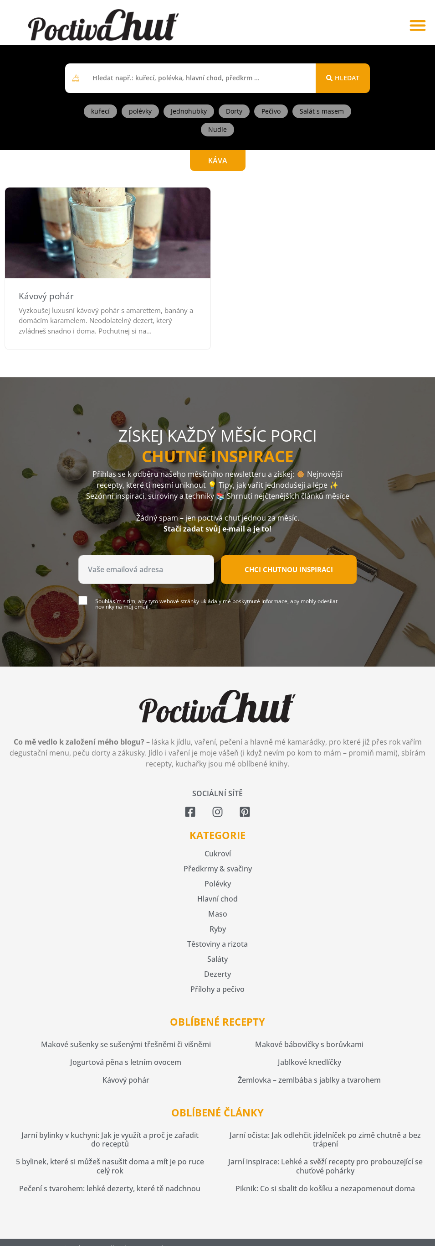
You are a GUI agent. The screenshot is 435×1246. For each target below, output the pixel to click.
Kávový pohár (46, 296)
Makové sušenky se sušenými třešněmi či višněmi (126, 1044)
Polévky (218, 883)
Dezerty (217, 974)
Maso (217, 913)
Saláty (217, 959)
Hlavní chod (217, 898)
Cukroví (218, 853)
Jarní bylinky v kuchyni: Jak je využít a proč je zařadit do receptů (110, 1139)
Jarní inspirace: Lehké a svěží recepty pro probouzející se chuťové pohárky (325, 1166)
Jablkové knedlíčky (309, 1062)
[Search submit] (343, 78)
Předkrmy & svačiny (218, 868)
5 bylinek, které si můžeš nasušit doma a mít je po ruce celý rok (110, 1166)
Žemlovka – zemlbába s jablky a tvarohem (309, 1080)
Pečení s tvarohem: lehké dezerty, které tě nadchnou (109, 1188)
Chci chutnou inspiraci (289, 569)
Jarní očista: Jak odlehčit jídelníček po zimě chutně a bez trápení (325, 1139)
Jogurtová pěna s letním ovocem (125, 1062)
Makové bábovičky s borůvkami (309, 1044)
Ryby (218, 928)
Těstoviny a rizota (217, 944)
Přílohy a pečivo (217, 989)
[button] (417, 25)
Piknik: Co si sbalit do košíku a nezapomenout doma (325, 1188)
